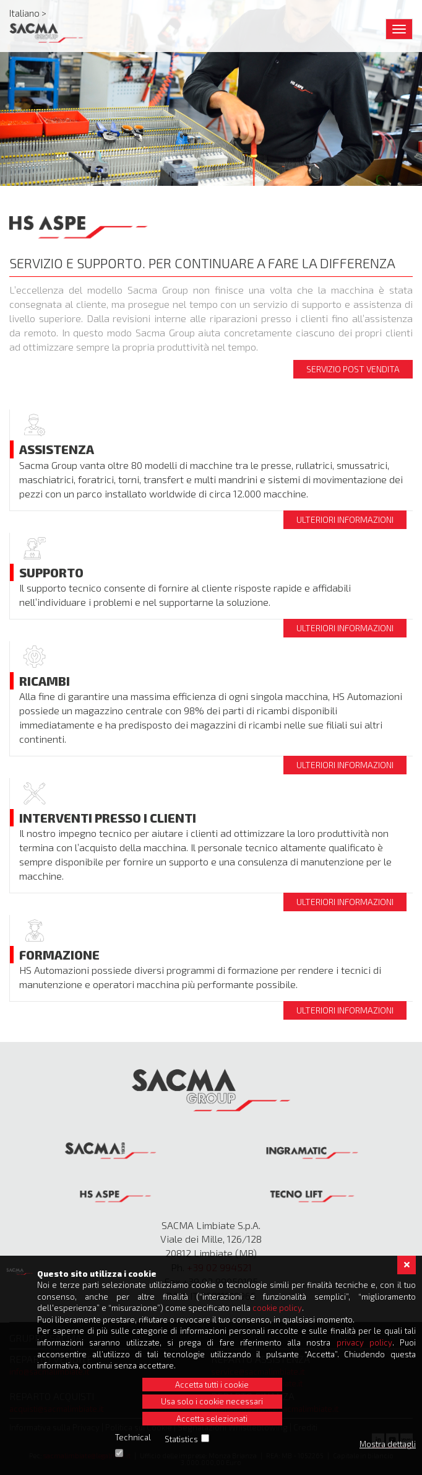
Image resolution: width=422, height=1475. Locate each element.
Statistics (181, 1439)
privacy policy (364, 1342)
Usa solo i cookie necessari (212, 1401)
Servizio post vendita (353, 369)
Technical (133, 1437)
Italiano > (27, 13)
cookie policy (277, 1308)
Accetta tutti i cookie (212, 1385)
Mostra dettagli (388, 1444)
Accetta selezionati (212, 1419)
